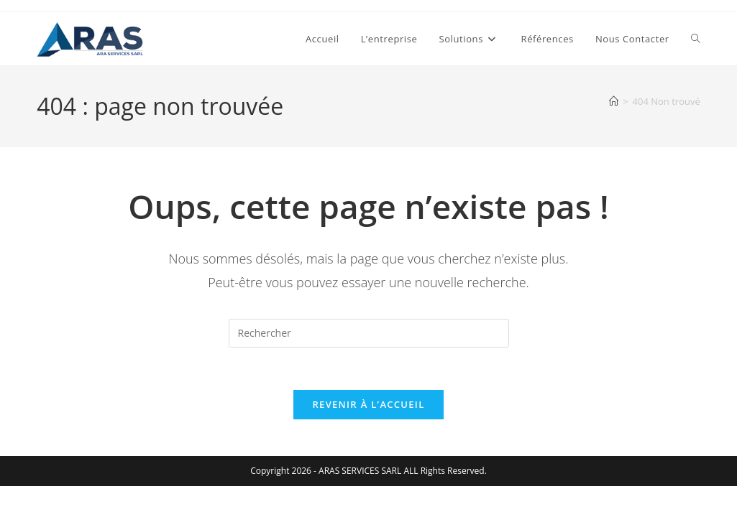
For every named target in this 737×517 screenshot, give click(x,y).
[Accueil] (613, 101)
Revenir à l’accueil (368, 405)
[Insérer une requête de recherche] (369, 333)
